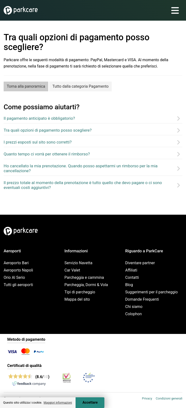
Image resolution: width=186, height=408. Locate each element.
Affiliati (131, 270)
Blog (129, 284)
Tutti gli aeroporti (18, 284)
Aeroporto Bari (16, 263)
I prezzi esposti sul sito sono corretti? (38, 142)
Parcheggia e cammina (84, 277)
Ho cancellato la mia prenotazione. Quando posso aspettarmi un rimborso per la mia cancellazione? (81, 168)
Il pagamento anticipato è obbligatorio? (39, 118)
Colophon (133, 314)
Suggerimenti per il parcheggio (151, 292)
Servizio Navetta (78, 263)
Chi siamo (133, 306)
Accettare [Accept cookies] (90, 402)
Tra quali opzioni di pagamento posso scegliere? (48, 130)
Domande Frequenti (142, 299)
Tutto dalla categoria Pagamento (80, 86)
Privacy (147, 398)
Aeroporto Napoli (18, 270)
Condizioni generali (169, 398)
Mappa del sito (77, 299)
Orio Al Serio (14, 277)
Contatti (132, 277)
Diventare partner (140, 263)
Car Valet (72, 270)
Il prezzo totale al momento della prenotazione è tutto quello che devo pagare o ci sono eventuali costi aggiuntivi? (83, 185)
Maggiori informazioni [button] (58, 402)
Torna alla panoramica (26, 86)
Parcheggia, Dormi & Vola (86, 284)
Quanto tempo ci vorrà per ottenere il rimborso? (47, 154)
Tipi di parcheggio (79, 292)
